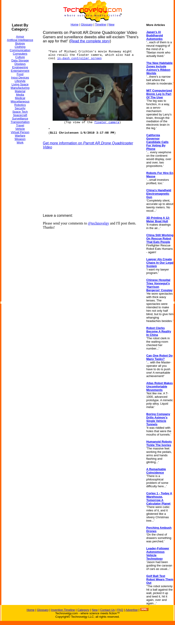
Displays (20, 64)
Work (20, 142)
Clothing (20, 46)
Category (83, 610)
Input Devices (20, 77)
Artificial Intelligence (20, 40)
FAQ (120, 610)
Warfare (20, 135)
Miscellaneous (20, 101)
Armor (20, 36)
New (111, 24)
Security (20, 108)
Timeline (100, 24)
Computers (20, 53)
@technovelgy (98, 223)
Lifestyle (20, 81)
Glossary (87, 24)
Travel (20, 125)
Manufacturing (20, 87)
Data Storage (20, 60)
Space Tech (20, 111)
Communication (20, 50)
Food (20, 74)
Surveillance (20, 118)
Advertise (131, 610)
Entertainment (20, 70)
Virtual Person (20, 132)
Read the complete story (90, 41)
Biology (20, 43)
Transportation (19, 122)
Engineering (20, 67)
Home (75, 24)
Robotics (20, 105)
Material (20, 91)
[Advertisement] (19, 216)
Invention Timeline (63, 610)
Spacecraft (20, 115)
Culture (20, 57)
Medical (20, 98)
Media (20, 94)
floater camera (106, 122)
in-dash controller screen (79, 58)
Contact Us (107, 610)
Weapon (20, 139)
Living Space (20, 84)
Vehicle (20, 128)
